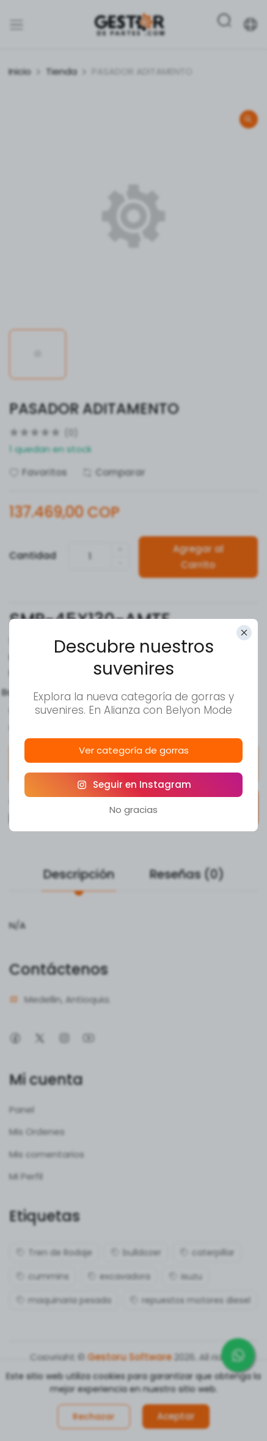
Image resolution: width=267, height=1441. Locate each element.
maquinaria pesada (63, 1298)
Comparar (113, 472)
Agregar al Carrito (200, 554)
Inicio (20, 71)
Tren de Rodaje (54, 1250)
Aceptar (176, 1416)
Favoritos (38, 472)
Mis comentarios (46, 1151)
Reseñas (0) (187, 871)
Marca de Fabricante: (57, 670)
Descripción (78, 871)
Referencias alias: (49, 654)
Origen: (25, 708)
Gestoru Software (129, 1354)
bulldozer (136, 1250)
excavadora (118, 1274)
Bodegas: (23, 689)
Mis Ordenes (37, 1129)
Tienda (61, 71)
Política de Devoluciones (200, 761)
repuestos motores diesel (190, 1298)
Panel (21, 1107)
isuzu (185, 1274)
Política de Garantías (67, 761)
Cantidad (32, 554)
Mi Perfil (26, 1173)
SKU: (18, 638)
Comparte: (34, 724)
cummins (42, 1274)
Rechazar (94, 1416)
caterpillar (207, 1250)
